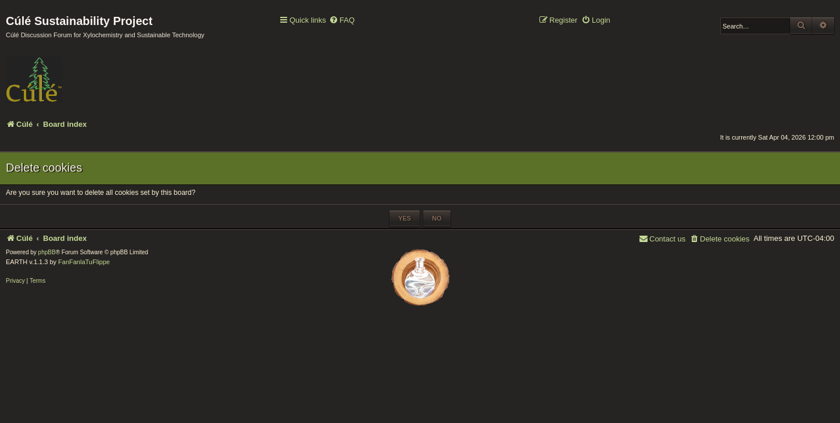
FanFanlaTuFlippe (84, 261)
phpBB (47, 252)
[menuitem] (342, 20)
